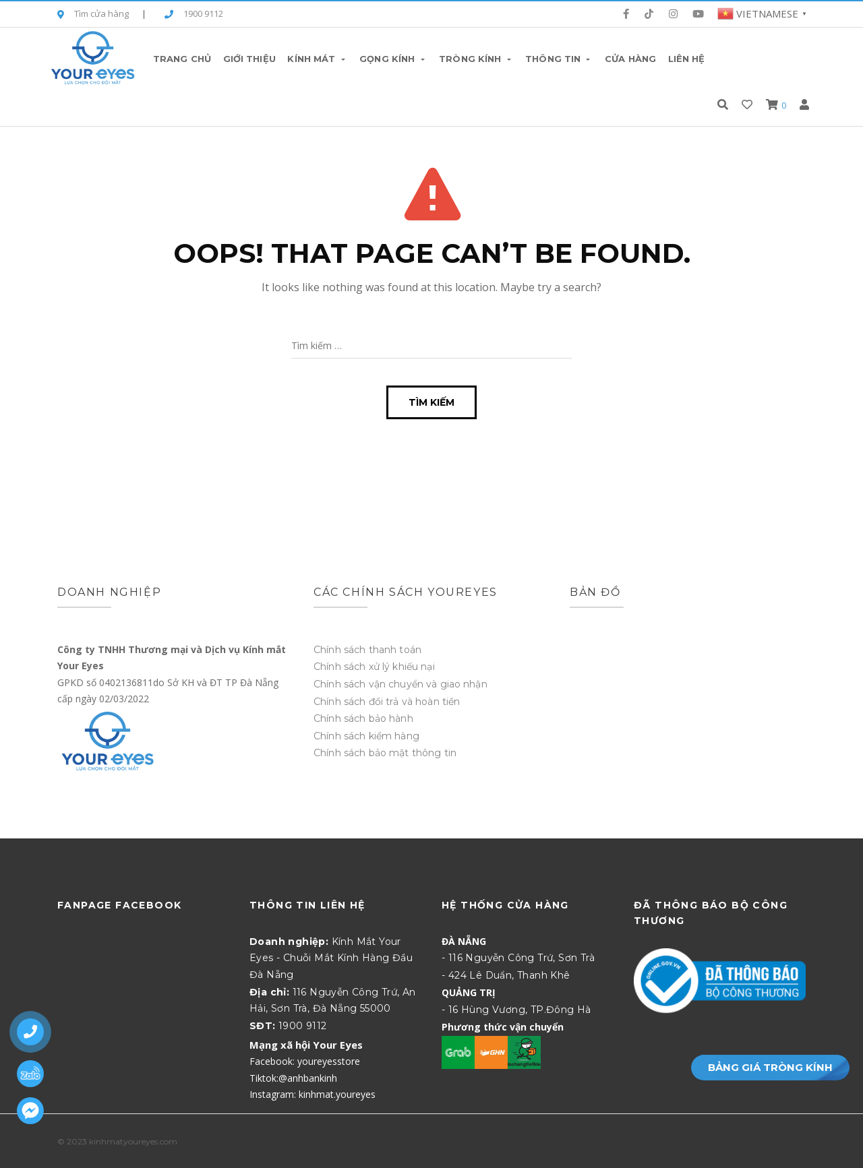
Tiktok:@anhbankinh (293, 1078)
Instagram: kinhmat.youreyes (312, 1094)
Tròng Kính (476, 58)
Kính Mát (317, 58)
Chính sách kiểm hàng (366, 736)
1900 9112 (194, 14)
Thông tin (559, 58)
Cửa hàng (630, 58)
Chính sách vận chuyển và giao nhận (400, 684)
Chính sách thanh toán (367, 650)
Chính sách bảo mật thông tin (385, 753)
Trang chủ (182, 58)
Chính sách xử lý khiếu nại (374, 666)
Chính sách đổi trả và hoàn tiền (387, 702)
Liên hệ (686, 58)
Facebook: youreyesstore (304, 1061)
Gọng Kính (393, 58)
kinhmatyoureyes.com (133, 1141)
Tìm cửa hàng (93, 14)
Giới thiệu (249, 58)
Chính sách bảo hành (363, 718)
